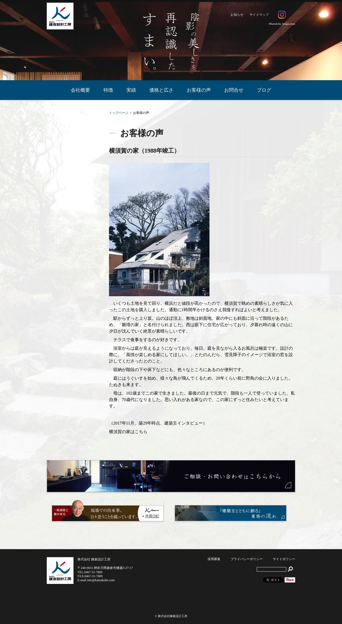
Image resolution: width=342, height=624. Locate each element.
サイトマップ (259, 15)
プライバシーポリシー (247, 559)
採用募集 (214, 559)
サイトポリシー (284, 559)
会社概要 (80, 90)
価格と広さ (161, 90)
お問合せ (233, 90)
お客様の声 (199, 90)
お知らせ (237, 15)
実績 (131, 90)
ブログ (264, 90)
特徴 (108, 90)
